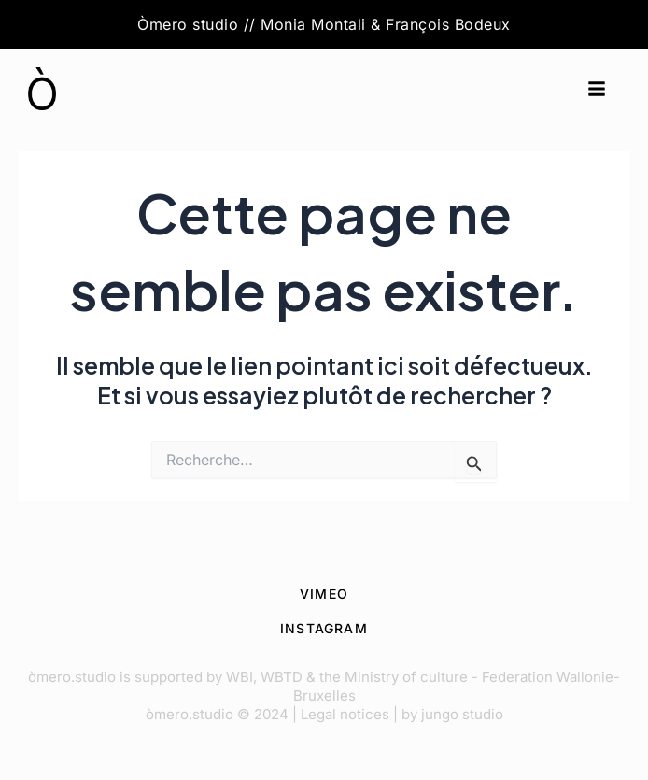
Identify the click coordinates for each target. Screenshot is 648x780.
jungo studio (462, 714)
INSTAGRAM (324, 628)
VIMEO (324, 594)
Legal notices (345, 714)
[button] (597, 89)
